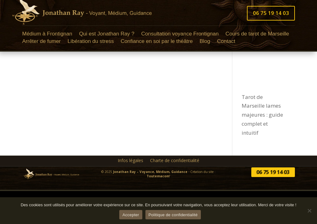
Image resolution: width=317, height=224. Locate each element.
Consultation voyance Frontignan (180, 35)
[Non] (309, 211)
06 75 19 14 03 (271, 12)
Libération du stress (91, 42)
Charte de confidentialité (174, 160)
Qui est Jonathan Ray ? (107, 35)
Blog (205, 42)
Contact (226, 42)
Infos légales (130, 160)
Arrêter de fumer (41, 42)
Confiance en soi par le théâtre (157, 42)
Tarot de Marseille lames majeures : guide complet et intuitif (262, 115)
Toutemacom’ (158, 176)
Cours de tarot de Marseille (257, 35)
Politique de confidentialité (173, 214)
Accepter (130, 214)
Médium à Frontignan (47, 35)
